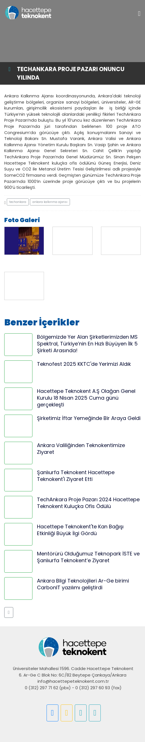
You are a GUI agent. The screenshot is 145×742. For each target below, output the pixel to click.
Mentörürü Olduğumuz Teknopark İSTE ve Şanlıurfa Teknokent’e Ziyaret (88, 557)
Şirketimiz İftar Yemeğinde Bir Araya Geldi (88, 418)
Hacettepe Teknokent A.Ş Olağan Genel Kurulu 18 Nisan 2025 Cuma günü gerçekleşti (86, 398)
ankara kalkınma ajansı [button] (49, 202)
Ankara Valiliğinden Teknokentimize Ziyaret (81, 449)
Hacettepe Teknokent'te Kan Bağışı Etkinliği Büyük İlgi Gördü (80, 530)
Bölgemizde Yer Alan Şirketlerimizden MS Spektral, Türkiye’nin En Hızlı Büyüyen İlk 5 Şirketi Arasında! (87, 343)
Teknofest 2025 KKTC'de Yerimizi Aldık (84, 363)
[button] (8, 612)
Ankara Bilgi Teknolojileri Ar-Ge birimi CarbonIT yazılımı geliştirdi (83, 584)
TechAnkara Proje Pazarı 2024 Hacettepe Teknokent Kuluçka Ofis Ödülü (88, 503)
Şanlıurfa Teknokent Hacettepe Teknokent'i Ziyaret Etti (76, 476)
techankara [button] (17, 202)
